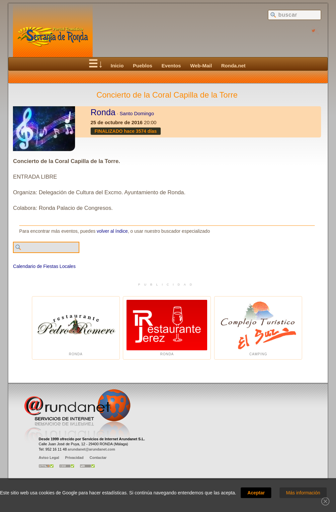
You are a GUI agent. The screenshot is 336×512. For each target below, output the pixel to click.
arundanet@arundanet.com (91, 449)
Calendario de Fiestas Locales (44, 266)
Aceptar (256, 492)
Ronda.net (233, 65)
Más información (303, 492)
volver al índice (112, 231)
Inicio (117, 65)
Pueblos (142, 65)
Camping (258, 328)
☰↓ (95, 64)
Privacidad (74, 458)
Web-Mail (201, 65)
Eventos (171, 65)
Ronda (103, 112)
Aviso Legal (49, 458)
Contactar (98, 458)
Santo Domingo (137, 113)
